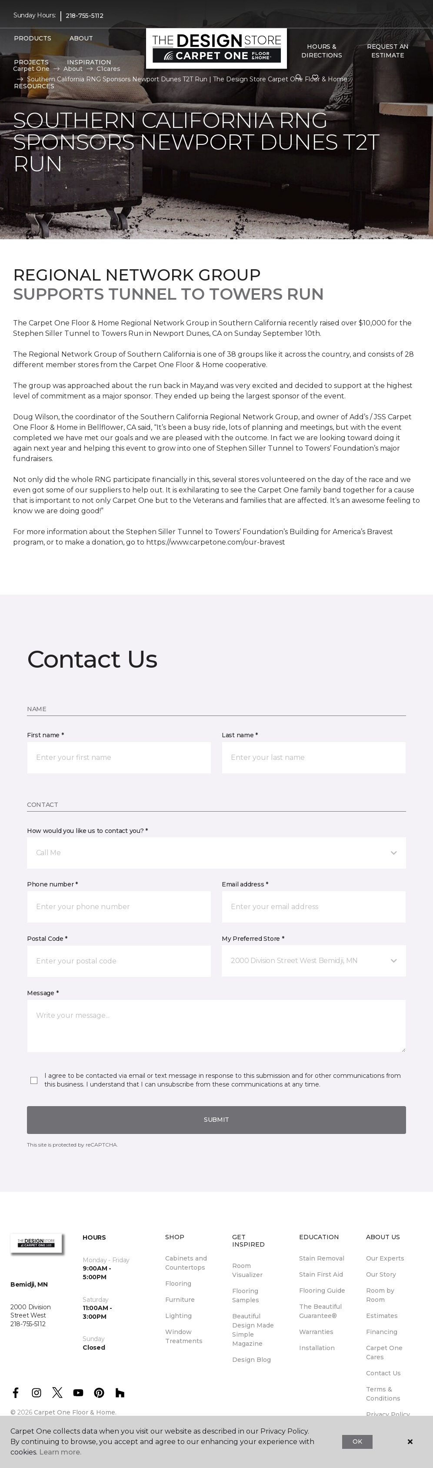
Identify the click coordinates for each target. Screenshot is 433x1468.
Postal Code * (47, 939)
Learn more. (60, 1452)
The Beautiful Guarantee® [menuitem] (320, 1311)
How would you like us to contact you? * (87, 831)
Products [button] (32, 38)
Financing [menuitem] (381, 1332)
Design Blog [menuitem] (251, 1360)
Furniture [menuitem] (180, 1300)
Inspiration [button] (89, 62)
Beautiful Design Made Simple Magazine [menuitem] (253, 1330)
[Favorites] (315, 77)
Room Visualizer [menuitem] (247, 1270)
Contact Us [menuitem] (383, 1373)
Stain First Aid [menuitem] (321, 1274)
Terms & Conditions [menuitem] (383, 1393)
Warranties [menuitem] (316, 1332)
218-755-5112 (84, 16)
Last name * (240, 735)
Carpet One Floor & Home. (75, 1412)
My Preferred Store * (253, 939)
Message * (42, 993)
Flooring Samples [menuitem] (245, 1295)
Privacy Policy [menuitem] (388, 1414)
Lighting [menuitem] (178, 1316)
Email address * (245, 884)
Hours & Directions (321, 51)
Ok (357, 1441)
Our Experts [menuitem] (385, 1258)
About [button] (81, 38)
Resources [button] (34, 86)
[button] (298, 77)
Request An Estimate (388, 51)
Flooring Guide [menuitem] (322, 1290)
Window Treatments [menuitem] (184, 1336)
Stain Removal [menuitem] (321, 1258)
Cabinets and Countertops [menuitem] (186, 1262)
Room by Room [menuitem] (380, 1295)
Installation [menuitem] (317, 1348)
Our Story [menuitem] (381, 1274)
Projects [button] (31, 62)
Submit (216, 1120)
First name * (45, 735)
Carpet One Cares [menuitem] (384, 1352)
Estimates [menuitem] (382, 1316)
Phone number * (52, 884)
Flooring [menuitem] (178, 1283)
